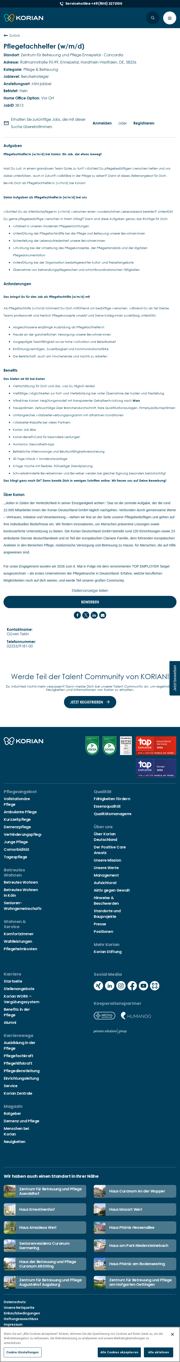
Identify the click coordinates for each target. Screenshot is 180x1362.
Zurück (12, 35)
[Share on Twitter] (86, 615)
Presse (100, 924)
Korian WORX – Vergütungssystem (21, 999)
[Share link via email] (102, 615)
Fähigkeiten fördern (112, 799)
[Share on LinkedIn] (94, 615)
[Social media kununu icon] (154, 986)
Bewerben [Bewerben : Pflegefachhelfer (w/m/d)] (90, 602)
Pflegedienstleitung (21, 1071)
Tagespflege (15, 857)
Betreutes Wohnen (21, 882)
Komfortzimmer (19, 934)
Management (106, 875)
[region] (90, 1344)
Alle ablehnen (158, 1352)
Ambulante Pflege (20, 812)
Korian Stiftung (108, 951)
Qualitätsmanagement (115, 814)
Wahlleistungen (18, 941)
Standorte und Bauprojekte (107, 913)
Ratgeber (12, 1113)
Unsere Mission (107, 860)
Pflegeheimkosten (20, 949)
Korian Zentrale (18, 1093)
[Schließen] (172, 1334)
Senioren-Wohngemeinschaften (24, 905)
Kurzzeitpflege (17, 819)
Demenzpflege (17, 827)
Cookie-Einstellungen (22, 1352)
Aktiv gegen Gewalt (112, 890)
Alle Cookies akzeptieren (119, 1352)
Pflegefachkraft (18, 1056)
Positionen (103, 931)
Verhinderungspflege (23, 834)
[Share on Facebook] (77, 615)
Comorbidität (16, 849)
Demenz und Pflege (21, 1121)
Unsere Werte (106, 867)
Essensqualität (107, 806)
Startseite (13, 981)
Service (10, 1086)
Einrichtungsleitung (21, 1078)
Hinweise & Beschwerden (106, 900)
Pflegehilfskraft (18, 1063)
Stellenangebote (19, 988)
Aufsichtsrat (105, 882)
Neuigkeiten (14, 1141)
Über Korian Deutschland (105, 836)
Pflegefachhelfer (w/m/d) (44, 46)
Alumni (10, 1022)
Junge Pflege (16, 842)
